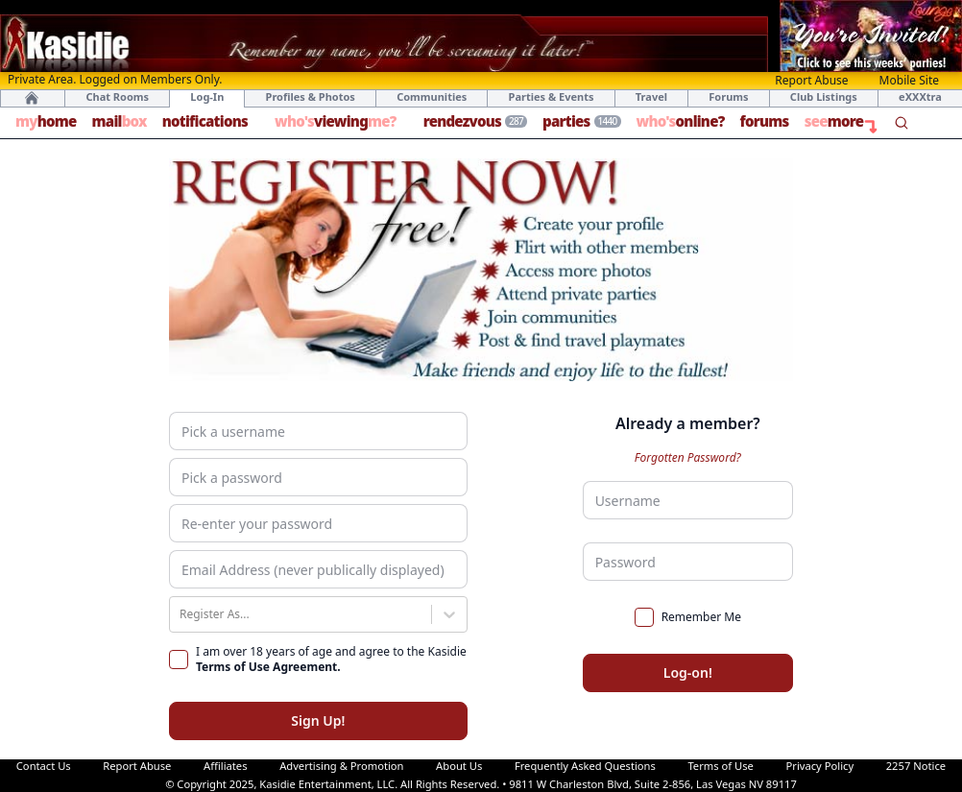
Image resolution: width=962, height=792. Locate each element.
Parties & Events (551, 97)
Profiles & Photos (310, 97)
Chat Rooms (117, 97)
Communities (432, 97)
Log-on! (687, 672)
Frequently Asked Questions (585, 765)
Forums (728, 97)
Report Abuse (811, 80)
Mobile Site (909, 80)
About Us (459, 765)
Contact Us (43, 765)
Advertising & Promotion (341, 765)
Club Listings (823, 97)
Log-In (207, 97)
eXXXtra (920, 97)
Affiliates (226, 765)
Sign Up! (318, 720)
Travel (651, 97)
